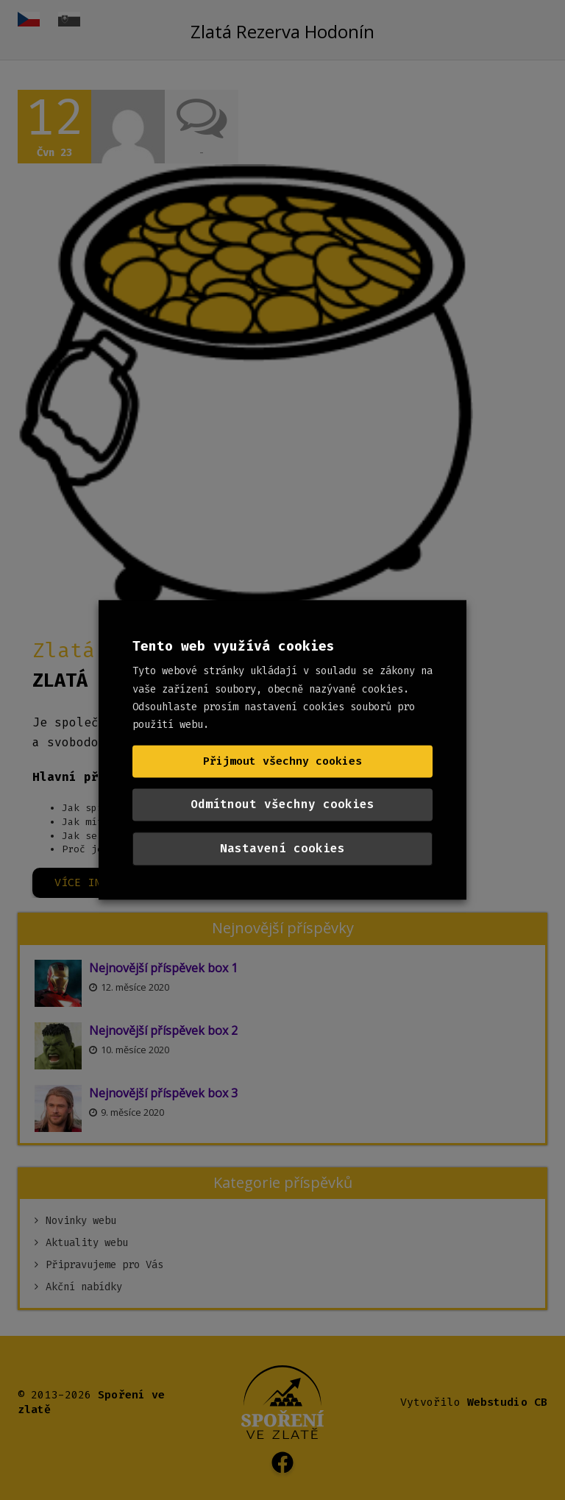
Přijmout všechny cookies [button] (282, 761)
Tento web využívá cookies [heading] (233, 646)
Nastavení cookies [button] (282, 849)
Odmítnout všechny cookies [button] (282, 805)
